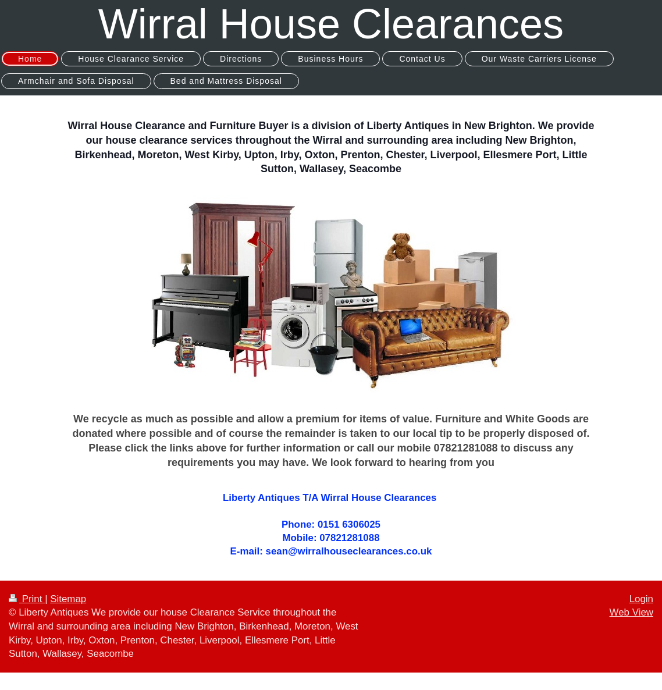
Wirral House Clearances (331, 24)
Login (641, 598)
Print (27, 598)
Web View (631, 612)
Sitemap (68, 598)
